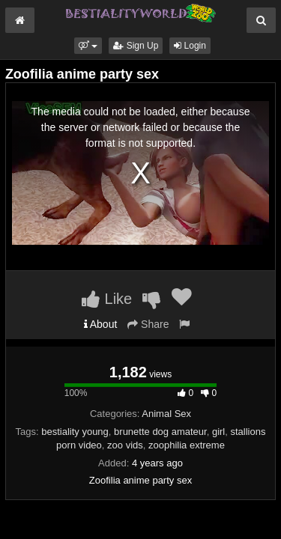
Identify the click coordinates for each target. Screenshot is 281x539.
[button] (88, 45)
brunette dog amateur (160, 431)
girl (218, 431)
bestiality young (75, 431)
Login (190, 45)
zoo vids (125, 445)
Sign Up (135, 45)
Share (148, 324)
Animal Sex (166, 413)
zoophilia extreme (186, 445)
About (101, 324)
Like (107, 298)
